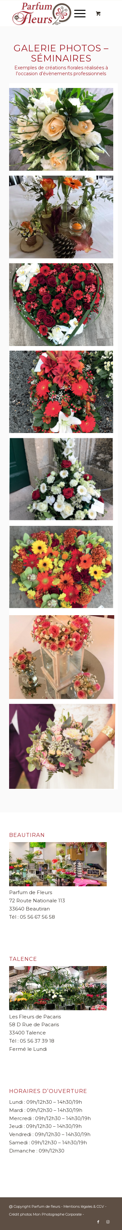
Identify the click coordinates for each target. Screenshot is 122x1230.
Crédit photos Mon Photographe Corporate (45, 1214)
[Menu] (77, 13)
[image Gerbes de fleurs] (63, 482)
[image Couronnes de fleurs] (63, 307)
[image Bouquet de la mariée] (63, 745)
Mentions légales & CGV (84, 1206)
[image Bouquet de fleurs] (63, 132)
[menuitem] (79, 13)
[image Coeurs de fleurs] (63, 570)
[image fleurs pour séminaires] (63, 219)
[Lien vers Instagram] (108, 1222)
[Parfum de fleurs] (50, 13)
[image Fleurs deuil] (63, 395)
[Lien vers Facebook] (98, 1222)
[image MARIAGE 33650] (63, 658)
